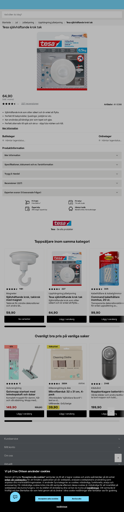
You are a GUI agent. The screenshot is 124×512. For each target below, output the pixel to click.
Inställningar (62, 507)
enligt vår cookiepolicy (16, 480)
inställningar (93, 488)
